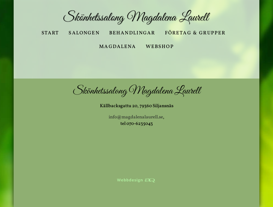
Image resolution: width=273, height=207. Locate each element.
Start (50, 34)
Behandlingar (132, 34)
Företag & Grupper (195, 34)
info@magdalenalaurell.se (136, 117)
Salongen (84, 34)
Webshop (160, 47)
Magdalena (117, 47)
